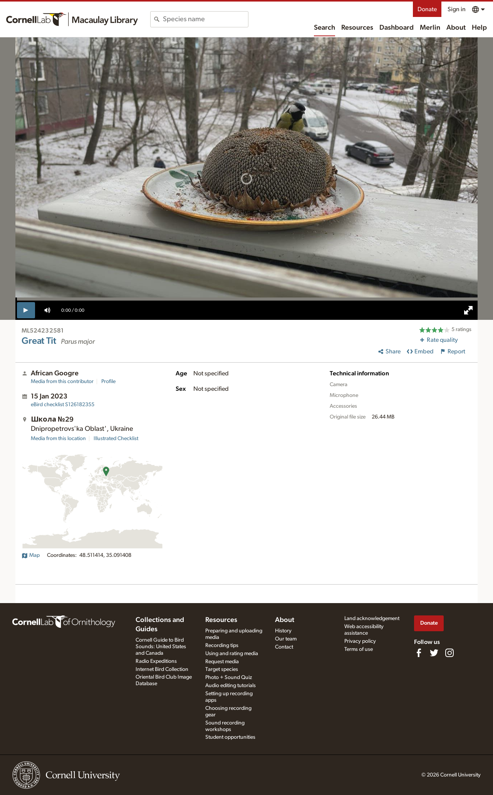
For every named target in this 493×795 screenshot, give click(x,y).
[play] (26, 310)
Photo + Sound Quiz (228, 677)
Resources (357, 27)
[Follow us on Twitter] (434, 652)
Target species (221, 669)
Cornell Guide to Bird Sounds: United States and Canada (161, 646)
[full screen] (468, 310)
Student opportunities (230, 737)
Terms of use (358, 649)
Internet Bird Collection (162, 669)
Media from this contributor (62, 381)
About (456, 27)
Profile (108, 381)
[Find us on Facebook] (418, 652)
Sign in (457, 9)
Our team (286, 639)
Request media (222, 661)
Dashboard (396, 27)
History (283, 631)
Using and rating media (231, 653)
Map (31, 555)
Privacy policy (360, 641)
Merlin (430, 27)
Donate (427, 9)
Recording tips (221, 645)
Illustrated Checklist (116, 438)
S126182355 (62, 404)
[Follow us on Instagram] (449, 652)
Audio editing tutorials (230, 685)
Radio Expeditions (156, 661)
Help (479, 27)
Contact (284, 647)
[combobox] (205, 19)
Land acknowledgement (371, 618)
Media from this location (58, 438)
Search (324, 27)
